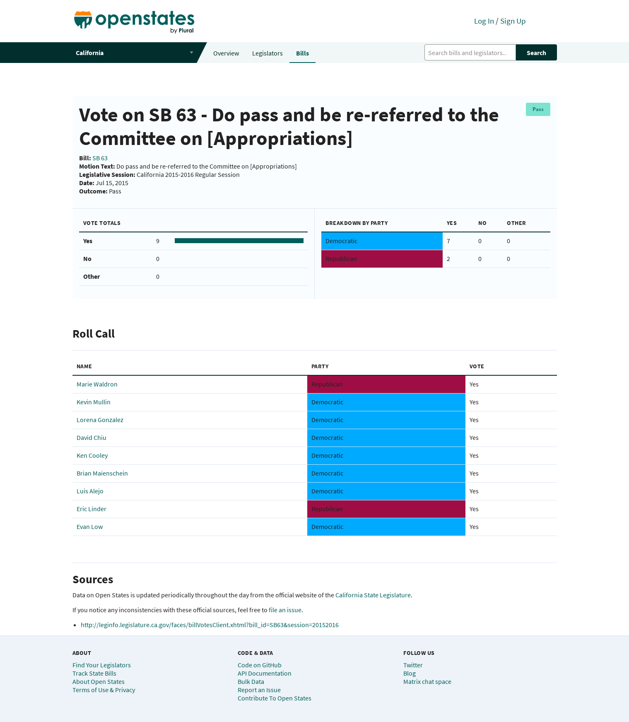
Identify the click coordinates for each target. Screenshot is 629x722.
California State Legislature (373, 595)
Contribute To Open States (274, 698)
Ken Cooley (92, 455)
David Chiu (91, 437)
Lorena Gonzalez (100, 419)
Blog (409, 673)
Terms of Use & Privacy (103, 690)
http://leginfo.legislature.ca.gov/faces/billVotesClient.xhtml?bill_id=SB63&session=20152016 (210, 625)
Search (536, 52)
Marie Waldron (97, 384)
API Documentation (265, 673)
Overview (226, 53)
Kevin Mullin (94, 402)
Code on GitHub (260, 665)
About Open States (98, 681)
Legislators (267, 53)
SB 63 (100, 158)
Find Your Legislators (101, 665)
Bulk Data (251, 681)
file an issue (285, 610)
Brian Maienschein (102, 473)
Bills (302, 53)
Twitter (413, 665)
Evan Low (90, 526)
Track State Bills (94, 673)
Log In (484, 21)
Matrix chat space (427, 681)
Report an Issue (259, 690)
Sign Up (513, 21)
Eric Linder (91, 509)
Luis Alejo (90, 491)
